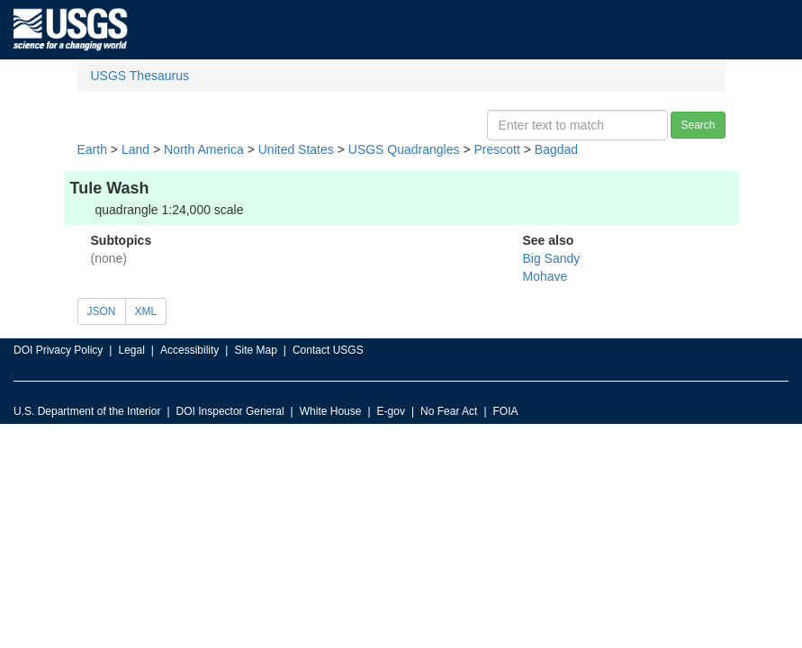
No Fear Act (448, 411)
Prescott (496, 149)
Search (697, 125)
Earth (92, 149)
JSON (101, 311)
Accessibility (189, 350)
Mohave (545, 276)
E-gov (391, 411)
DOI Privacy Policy (58, 350)
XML (146, 311)
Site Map (255, 350)
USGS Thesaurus (140, 75)
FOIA (505, 411)
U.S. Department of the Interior (87, 411)
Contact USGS (328, 350)
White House (331, 411)
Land (135, 149)
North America (204, 149)
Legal (131, 350)
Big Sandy (552, 258)
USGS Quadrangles (404, 149)
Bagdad (556, 149)
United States (296, 149)
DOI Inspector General (230, 411)
